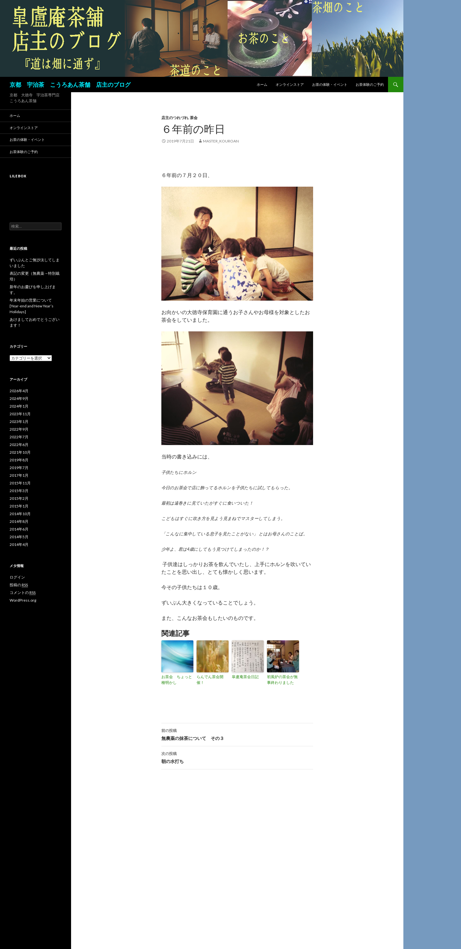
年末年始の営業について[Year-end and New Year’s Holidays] (31, 306)
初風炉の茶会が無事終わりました (282, 679)
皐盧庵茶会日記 (245, 676)
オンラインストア (290, 84)
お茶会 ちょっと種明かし (176, 679)
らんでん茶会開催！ (210, 679)
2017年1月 (19, 475)
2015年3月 (19, 490)
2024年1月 (19, 406)
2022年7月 (19, 436)
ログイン (17, 577)
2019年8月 (19, 460)
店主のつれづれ (174, 117)
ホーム (262, 84)
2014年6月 (19, 529)
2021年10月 (20, 452)
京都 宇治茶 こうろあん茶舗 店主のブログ (70, 84)
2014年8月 (19, 521)
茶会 (194, 117)
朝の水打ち (237, 757)
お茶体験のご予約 (370, 84)
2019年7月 (19, 467)
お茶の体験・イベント (329, 84)
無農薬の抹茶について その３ (237, 734)
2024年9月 (19, 398)
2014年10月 (20, 513)
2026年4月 (19, 390)
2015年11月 (20, 483)
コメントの (23, 592)
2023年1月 (19, 421)
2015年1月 (19, 506)
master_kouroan (221, 141)
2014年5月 (19, 536)
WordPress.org (23, 600)
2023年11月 (20, 413)
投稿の (19, 585)
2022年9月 (19, 429)
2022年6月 (19, 444)
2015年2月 (19, 498)
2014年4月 (19, 544)
